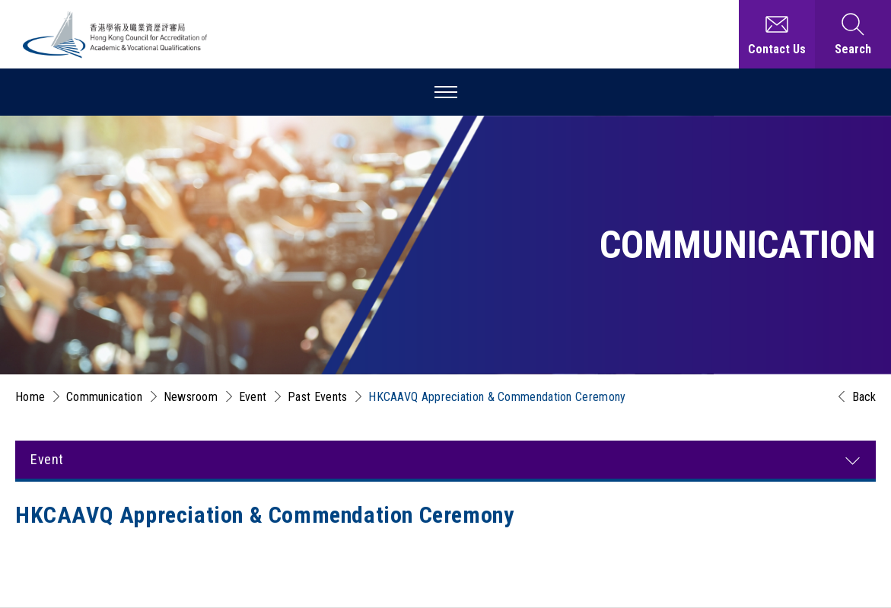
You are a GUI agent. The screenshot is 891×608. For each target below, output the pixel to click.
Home (30, 397)
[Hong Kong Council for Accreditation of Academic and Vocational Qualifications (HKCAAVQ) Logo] (115, 35)
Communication (104, 397)
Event (253, 397)
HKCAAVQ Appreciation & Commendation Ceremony (496, 397)
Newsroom (191, 397)
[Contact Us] (777, 34)
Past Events (317, 397)
